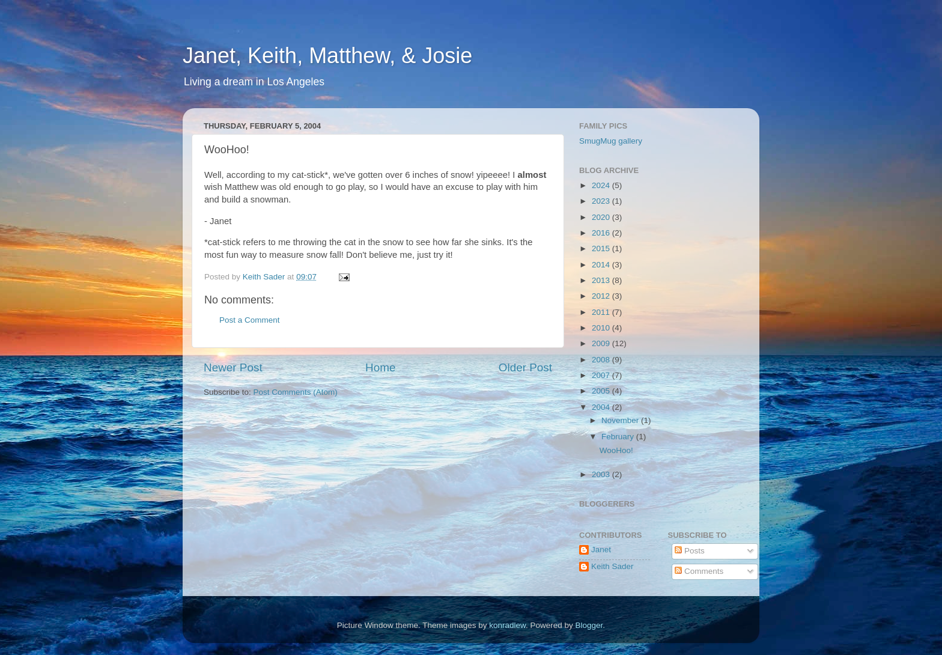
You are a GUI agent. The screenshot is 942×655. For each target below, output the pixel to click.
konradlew (507, 625)
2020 (602, 217)
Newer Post (233, 367)
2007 (602, 375)
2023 (602, 201)
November (621, 420)
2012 (602, 295)
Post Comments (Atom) (296, 392)
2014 (602, 264)
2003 (602, 474)
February (618, 436)
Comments (699, 571)
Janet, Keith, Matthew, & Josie (327, 55)
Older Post (525, 367)
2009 (602, 343)
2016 (602, 232)
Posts (690, 550)
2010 (602, 327)
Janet (601, 549)
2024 (602, 185)
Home (380, 367)
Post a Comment (249, 319)
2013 (602, 280)
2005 (602, 390)
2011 (602, 312)
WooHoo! (616, 450)
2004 (602, 407)
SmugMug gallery (610, 140)
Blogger (589, 625)
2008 (602, 359)
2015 (602, 248)
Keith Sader (612, 566)
